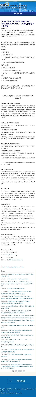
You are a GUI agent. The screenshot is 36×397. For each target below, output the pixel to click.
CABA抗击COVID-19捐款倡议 (16, 288)
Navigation (18, 13)
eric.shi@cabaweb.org (11, 255)
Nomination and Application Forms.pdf (13, 267)
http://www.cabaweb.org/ (16, 260)
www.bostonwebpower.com (14, 393)
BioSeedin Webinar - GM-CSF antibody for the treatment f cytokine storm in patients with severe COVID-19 (17, 284)
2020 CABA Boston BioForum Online (18, 279)
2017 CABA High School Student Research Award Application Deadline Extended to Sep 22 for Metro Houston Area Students (17, 366)
